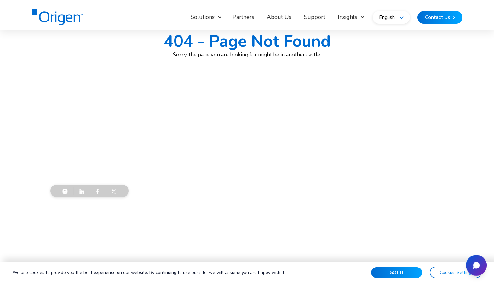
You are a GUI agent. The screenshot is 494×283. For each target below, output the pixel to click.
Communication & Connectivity (325, 166)
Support (314, 17)
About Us (279, 17)
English (391, 17)
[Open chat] (476, 265)
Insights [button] (347, 17)
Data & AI (304, 188)
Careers (225, 188)
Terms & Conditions (71, 216)
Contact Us (396, 177)
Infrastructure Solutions (318, 177)
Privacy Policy (117, 216)
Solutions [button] (203, 17)
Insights (225, 177)
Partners (243, 17)
